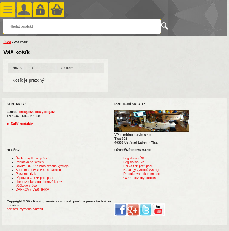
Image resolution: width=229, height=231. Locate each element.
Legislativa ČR (133, 158)
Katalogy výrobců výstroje (141, 170)
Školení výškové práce (32, 158)
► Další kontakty (20, 123)
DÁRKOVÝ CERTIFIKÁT (33, 189)
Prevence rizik (26, 173)
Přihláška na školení (30, 162)
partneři (12, 209)
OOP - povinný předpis (139, 178)
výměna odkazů (31, 209)
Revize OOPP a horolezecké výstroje (42, 166)
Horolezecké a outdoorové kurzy (39, 181)
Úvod (7, 42)
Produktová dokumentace (141, 173)
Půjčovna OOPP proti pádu (35, 178)
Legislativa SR (133, 162)
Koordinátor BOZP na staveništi (38, 170)
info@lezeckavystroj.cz (37, 112)
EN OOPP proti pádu (138, 166)
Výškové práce (26, 185)
